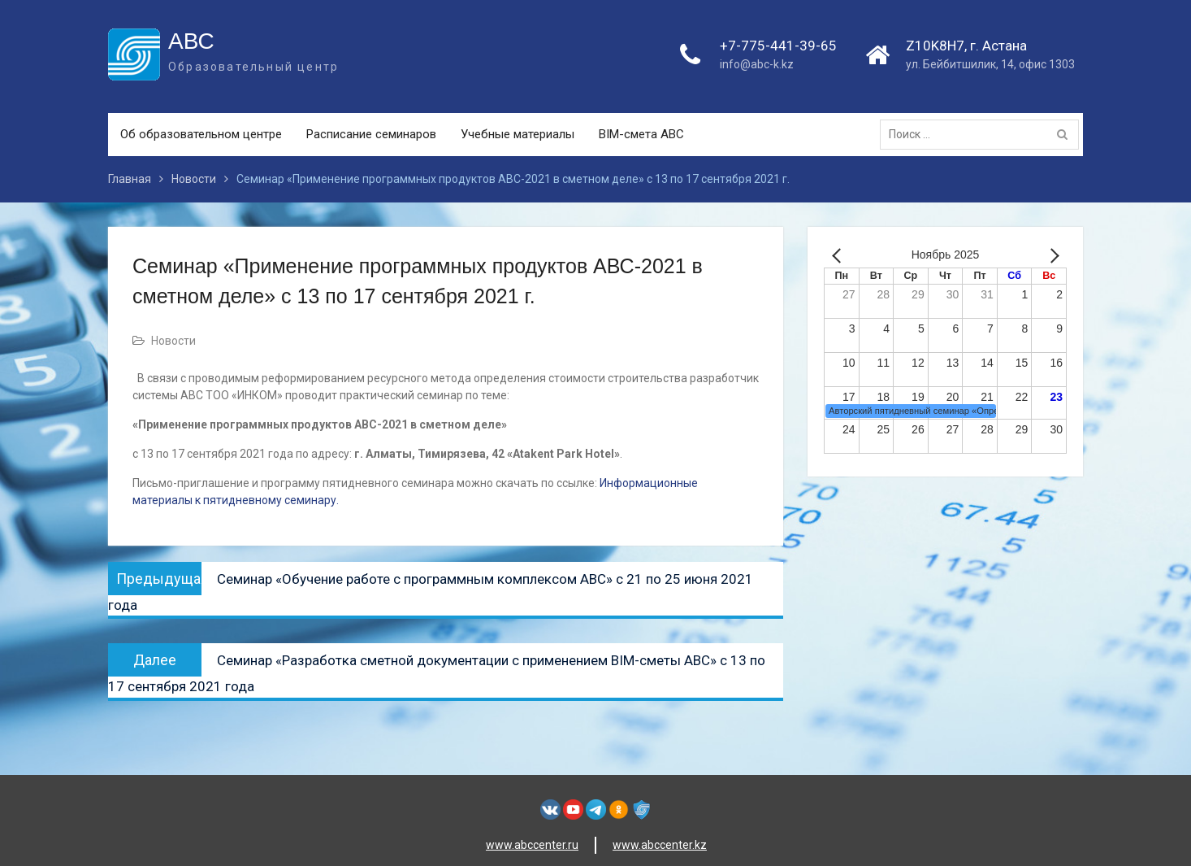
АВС (191, 41)
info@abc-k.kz (757, 64)
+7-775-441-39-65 (778, 45)
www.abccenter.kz (660, 844)
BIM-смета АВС (641, 134)
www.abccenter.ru (532, 844)
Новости (173, 340)
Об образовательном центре (201, 134)
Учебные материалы (517, 134)
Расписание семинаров (371, 134)
